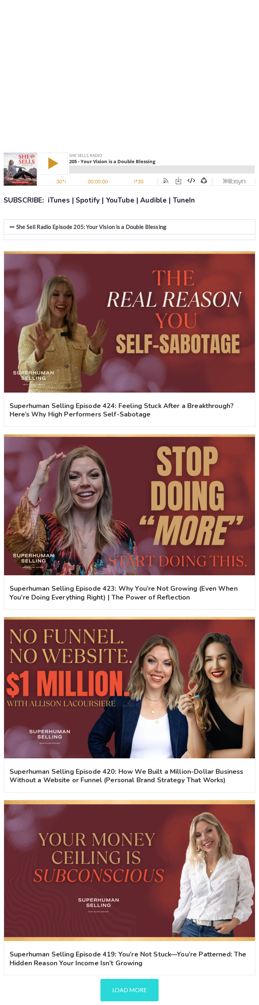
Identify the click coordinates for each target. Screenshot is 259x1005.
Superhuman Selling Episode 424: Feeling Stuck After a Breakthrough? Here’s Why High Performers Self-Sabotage (122, 410)
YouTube (120, 200)
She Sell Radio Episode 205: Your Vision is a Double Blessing (91, 226)
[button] (129, 227)
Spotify (88, 200)
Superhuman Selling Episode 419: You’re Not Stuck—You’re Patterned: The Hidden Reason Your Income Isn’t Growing (128, 958)
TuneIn (184, 200)
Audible (153, 200)
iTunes (59, 200)
